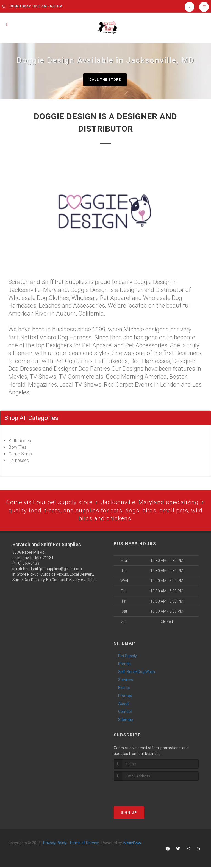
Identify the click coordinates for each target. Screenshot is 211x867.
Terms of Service (84, 844)
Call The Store (105, 79)
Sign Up (129, 814)
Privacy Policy (55, 844)
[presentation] (143, 792)
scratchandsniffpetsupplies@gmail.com (47, 570)
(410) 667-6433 (25, 564)
